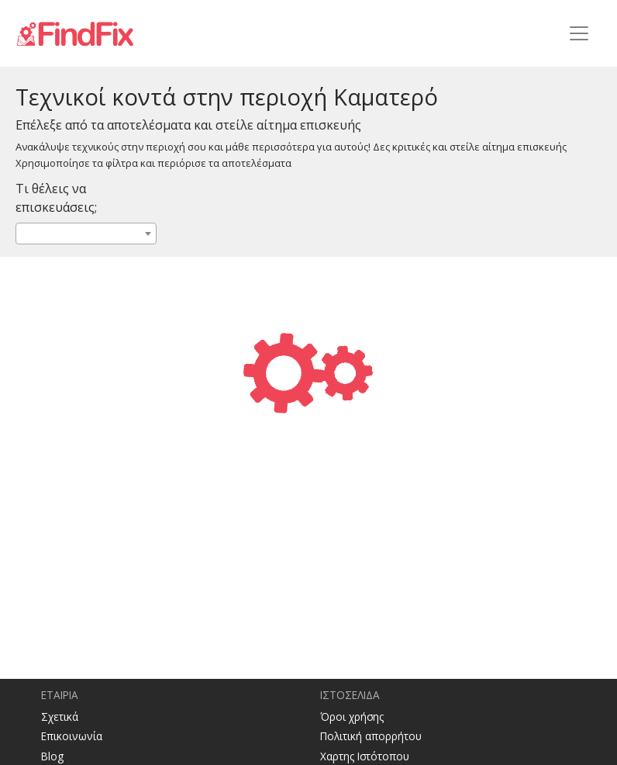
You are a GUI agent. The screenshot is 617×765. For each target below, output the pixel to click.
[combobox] (86, 233)
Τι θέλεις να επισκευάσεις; (56, 198)
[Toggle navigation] (579, 33)
